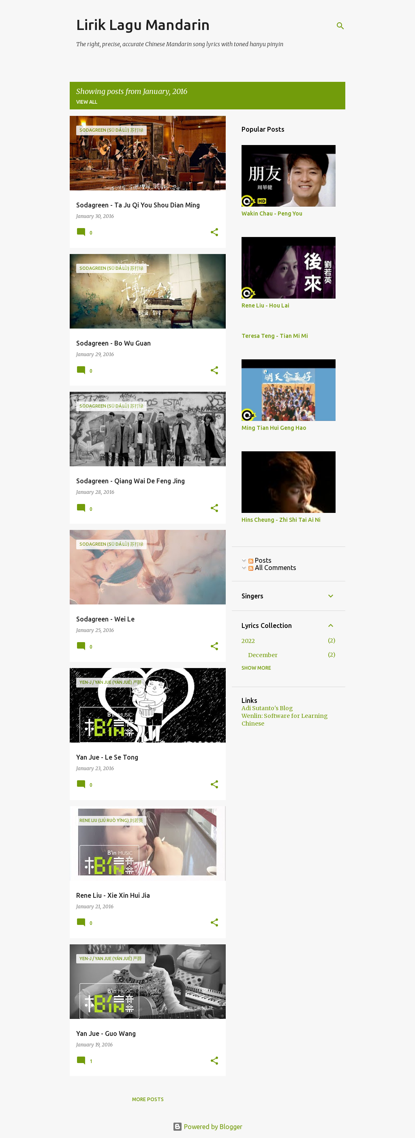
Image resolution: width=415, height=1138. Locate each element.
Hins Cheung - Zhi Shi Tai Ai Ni (281, 520)
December (263, 655)
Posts (260, 560)
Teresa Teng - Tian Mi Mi (275, 336)
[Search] (340, 26)
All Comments (272, 567)
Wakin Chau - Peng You (272, 213)
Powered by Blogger (207, 1126)
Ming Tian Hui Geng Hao (274, 428)
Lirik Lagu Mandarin (143, 24)
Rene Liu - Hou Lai (265, 305)
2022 (248, 641)
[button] (214, 232)
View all (86, 102)
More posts (148, 1099)
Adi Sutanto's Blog (267, 708)
